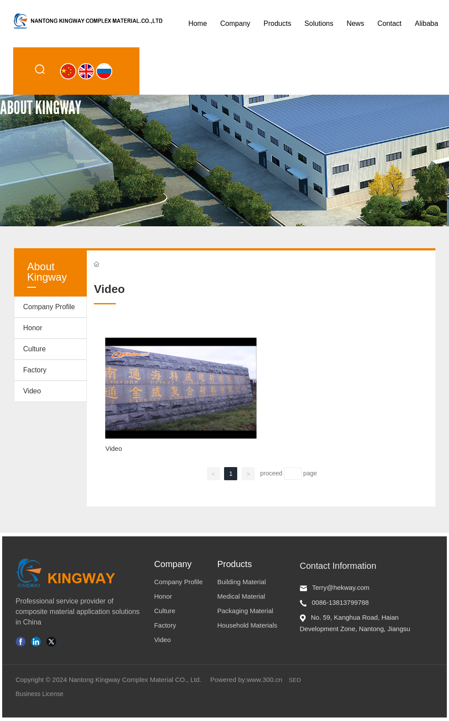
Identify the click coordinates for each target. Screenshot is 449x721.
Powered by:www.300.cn (246, 679)
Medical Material (241, 596)
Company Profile (49, 307)
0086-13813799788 (340, 602)
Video (32, 391)
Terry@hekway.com (341, 587)
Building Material (241, 581)
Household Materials (247, 625)
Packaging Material (245, 610)
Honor (33, 328)
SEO (295, 680)
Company (173, 564)
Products (234, 564)
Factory (34, 370)
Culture (34, 349)
